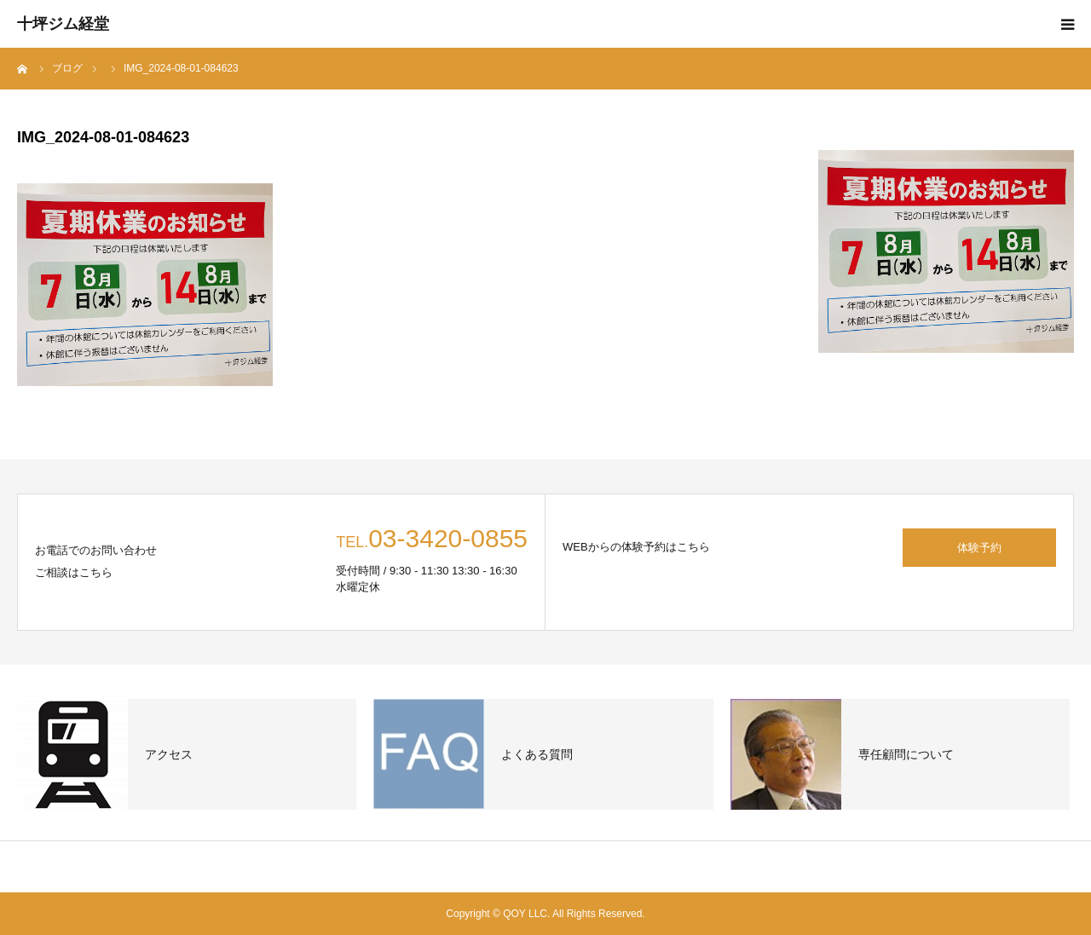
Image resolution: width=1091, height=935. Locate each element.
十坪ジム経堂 (63, 24)
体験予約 (979, 547)
